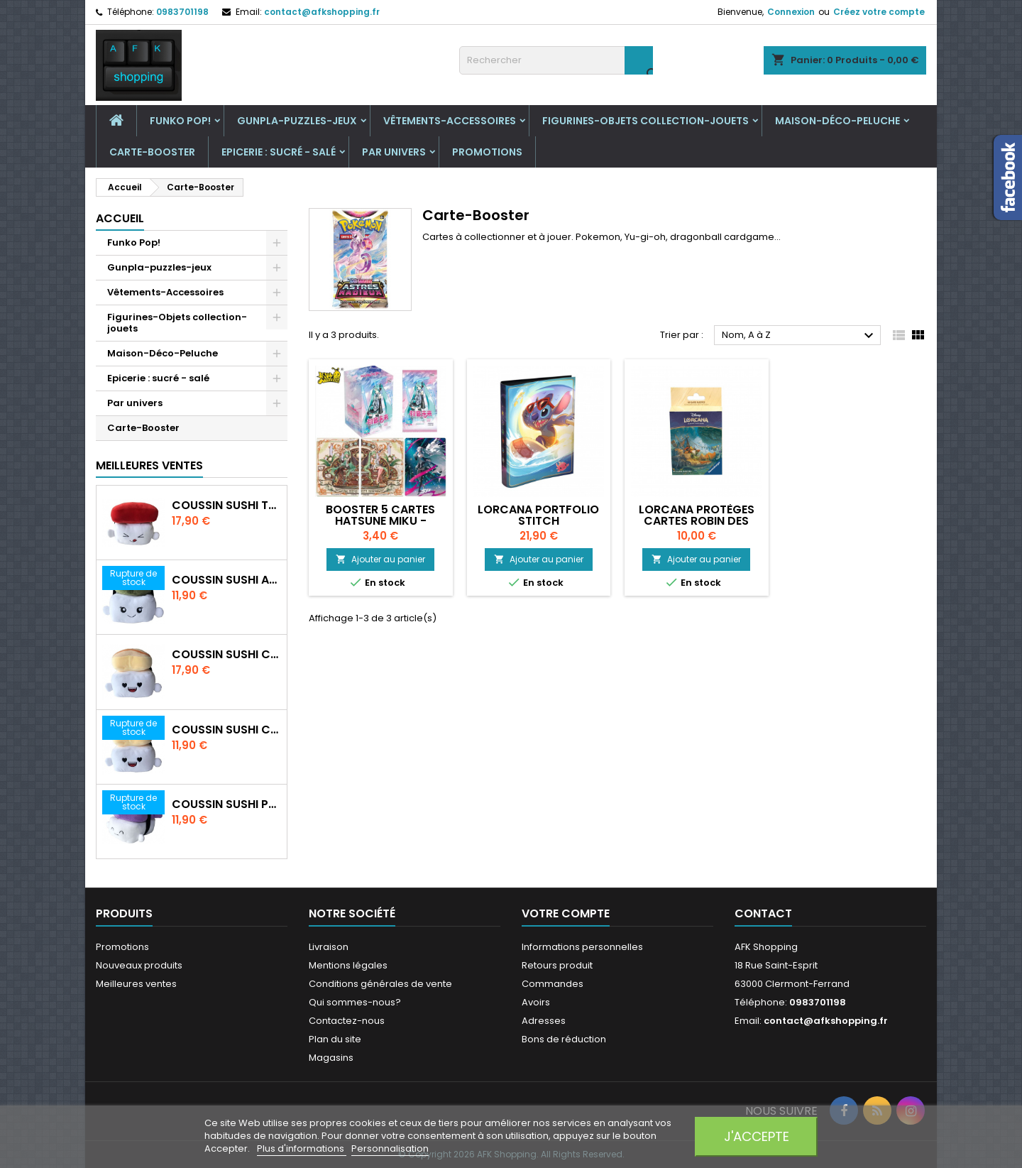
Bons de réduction (564, 1039)
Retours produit (557, 965)
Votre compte (566, 913)
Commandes (552, 983)
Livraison (328, 947)
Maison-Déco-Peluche (837, 121)
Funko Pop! (180, 121)
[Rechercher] (556, 60)
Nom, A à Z (799, 335)
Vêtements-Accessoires (449, 121)
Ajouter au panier (380, 559)
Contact (763, 913)
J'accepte (756, 1136)
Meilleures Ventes (149, 465)
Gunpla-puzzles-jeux (297, 121)
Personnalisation (390, 1148)
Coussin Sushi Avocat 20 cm (226, 580)
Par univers (394, 152)
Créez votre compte (879, 12)
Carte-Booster (152, 152)
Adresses (544, 1020)
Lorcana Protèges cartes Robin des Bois (696, 520)
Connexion (791, 12)
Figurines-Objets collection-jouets (645, 121)
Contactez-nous (347, 1020)
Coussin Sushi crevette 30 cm (226, 654)
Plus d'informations (301, 1148)
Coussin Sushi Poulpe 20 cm (226, 804)
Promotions (487, 152)
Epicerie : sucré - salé (278, 152)
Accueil (120, 218)
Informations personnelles (582, 947)
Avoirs (536, 1002)
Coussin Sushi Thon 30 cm (226, 505)
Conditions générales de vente (380, 983)
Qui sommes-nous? (355, 1002)
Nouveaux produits (139, 965)
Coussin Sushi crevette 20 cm (226, 730)
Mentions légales (348, 965)
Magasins (331, 1057)
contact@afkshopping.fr (322, 12)
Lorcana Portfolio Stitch (538, 515)
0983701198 (182, 12)
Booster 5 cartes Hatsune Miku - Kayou (380, 520)
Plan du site (335, 1039)
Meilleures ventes (136, 983)
